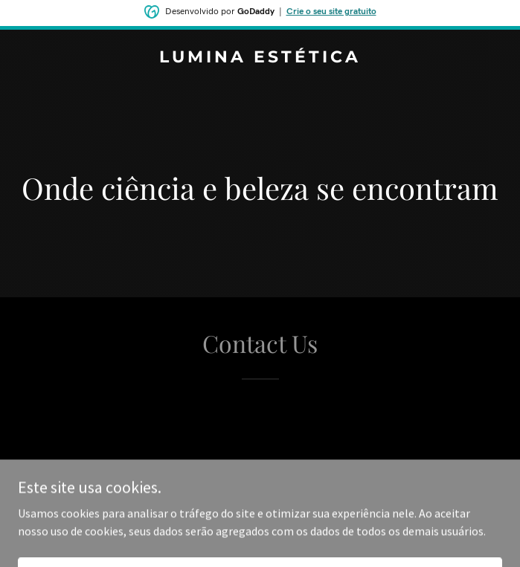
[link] (260, 58)
